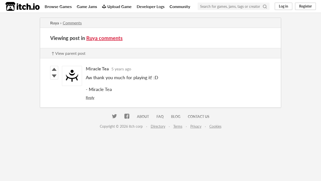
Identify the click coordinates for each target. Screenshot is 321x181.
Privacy (195, 126)
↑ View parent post (68, 53)
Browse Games (58, 6)
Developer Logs (151, 6)
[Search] (265, 6)
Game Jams (87, 6)
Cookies (215, 126)
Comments (72, 22)
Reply (90, 98)
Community (180, 6)
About (143, 116)
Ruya (54, 22)
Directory (158, 126)
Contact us (198, 116)
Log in (283, 6)
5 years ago (121, 68)
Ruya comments (104, 38)
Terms (177, 126)
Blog (175, 116)
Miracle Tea (97, 68)
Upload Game (117, 6)
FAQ (160, 116)
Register (305, 6)
